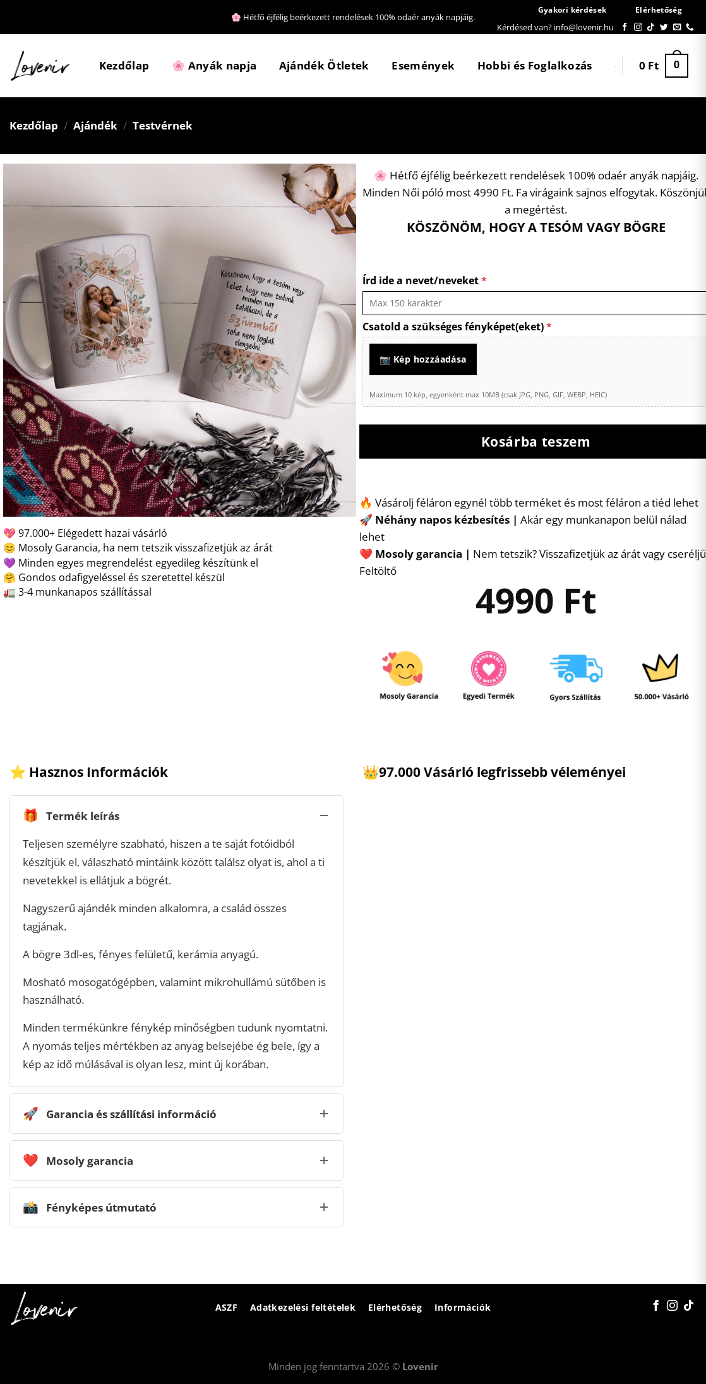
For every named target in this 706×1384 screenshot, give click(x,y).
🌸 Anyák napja (214, 65)
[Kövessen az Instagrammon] (638, 27)
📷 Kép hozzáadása (423, 359)
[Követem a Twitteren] (664, 27)
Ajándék (95, 125)
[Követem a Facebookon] (625, 27)
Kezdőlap (124, 65)
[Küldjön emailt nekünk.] (677, 27)
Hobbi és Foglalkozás (534, 65)
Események (423, 65)
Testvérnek (163, 125)
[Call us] (690, 27)
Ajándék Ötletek (324, 65)
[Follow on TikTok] (651, 27)
